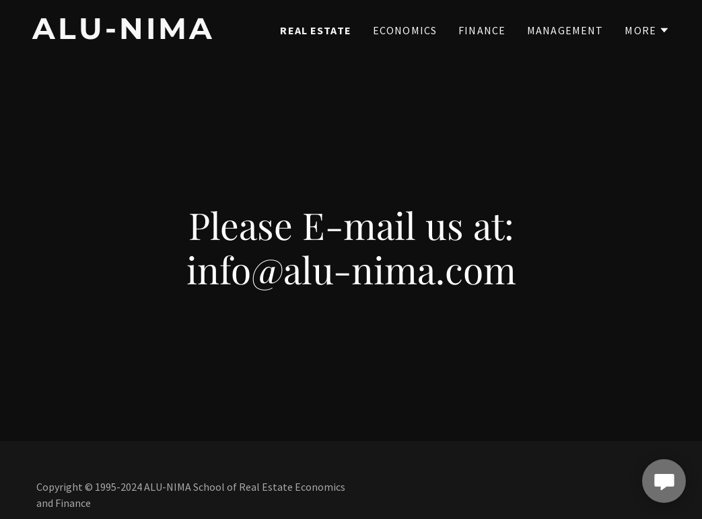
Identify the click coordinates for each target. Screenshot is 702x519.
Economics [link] (405, 30)
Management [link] (565, 30)
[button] (647, 30)
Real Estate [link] (315, 30)
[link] (143, 34)
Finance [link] (481, 30)
